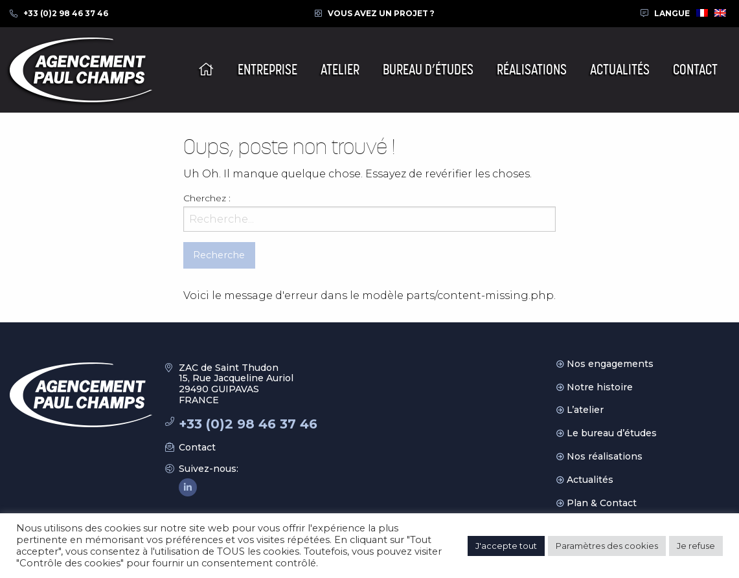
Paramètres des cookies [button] (607, 545)
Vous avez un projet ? (381, 13)
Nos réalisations (604, 456)
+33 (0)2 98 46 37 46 (65, 13)
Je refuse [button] (696, 545)
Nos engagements (610, 364)
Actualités (590, 479)
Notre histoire (600, 387)
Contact (197, 447)
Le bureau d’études (612, 433)
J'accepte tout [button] (506, 545)
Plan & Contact (602, 503)
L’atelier (585, 410)
